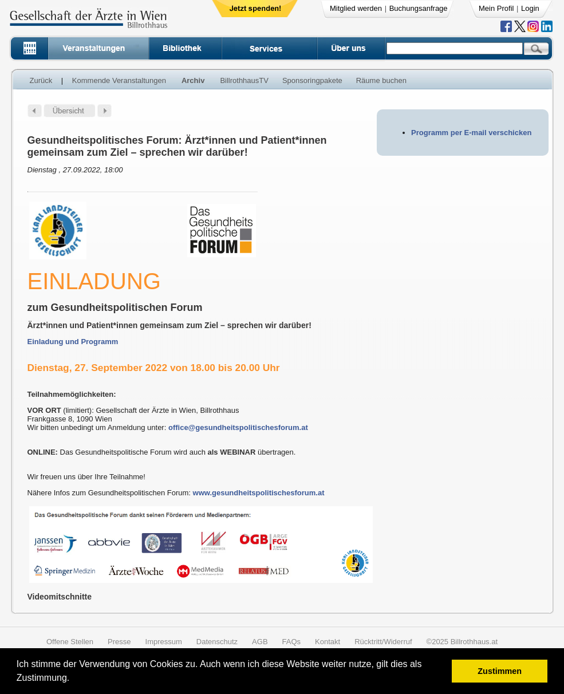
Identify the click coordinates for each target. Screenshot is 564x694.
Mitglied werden (356, 8)
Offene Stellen (69, 641)
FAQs (291, 641)
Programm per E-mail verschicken (471, 132)
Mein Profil (496, 8)
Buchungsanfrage (418, 8)
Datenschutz (217, 641)
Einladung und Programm (73, 341)
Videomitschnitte (59, 596)
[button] (73, 679)
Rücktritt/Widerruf (383, 641)
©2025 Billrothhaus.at (462, 641)
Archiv (193, 80)
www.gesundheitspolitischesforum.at (259, 492)
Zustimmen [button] (500, 671)
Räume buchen (381, 80)
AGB (259, 641)
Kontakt (327, 641)
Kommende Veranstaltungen (119, 80)
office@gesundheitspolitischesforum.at (238, 427)
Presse (119, 641)
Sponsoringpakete (312, 80)
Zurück (41, 80)
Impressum (163, 641)
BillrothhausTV (244, 80)
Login (530, 8)
